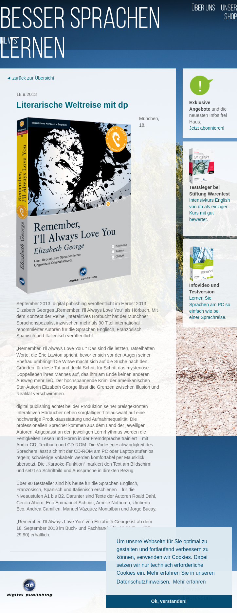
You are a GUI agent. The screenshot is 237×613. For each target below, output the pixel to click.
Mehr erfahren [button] (189, 582)
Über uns (203, 8)
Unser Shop (229, 13)
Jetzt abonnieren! (206, 128)
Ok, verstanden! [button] (169, 601)
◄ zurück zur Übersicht (30, 78)
